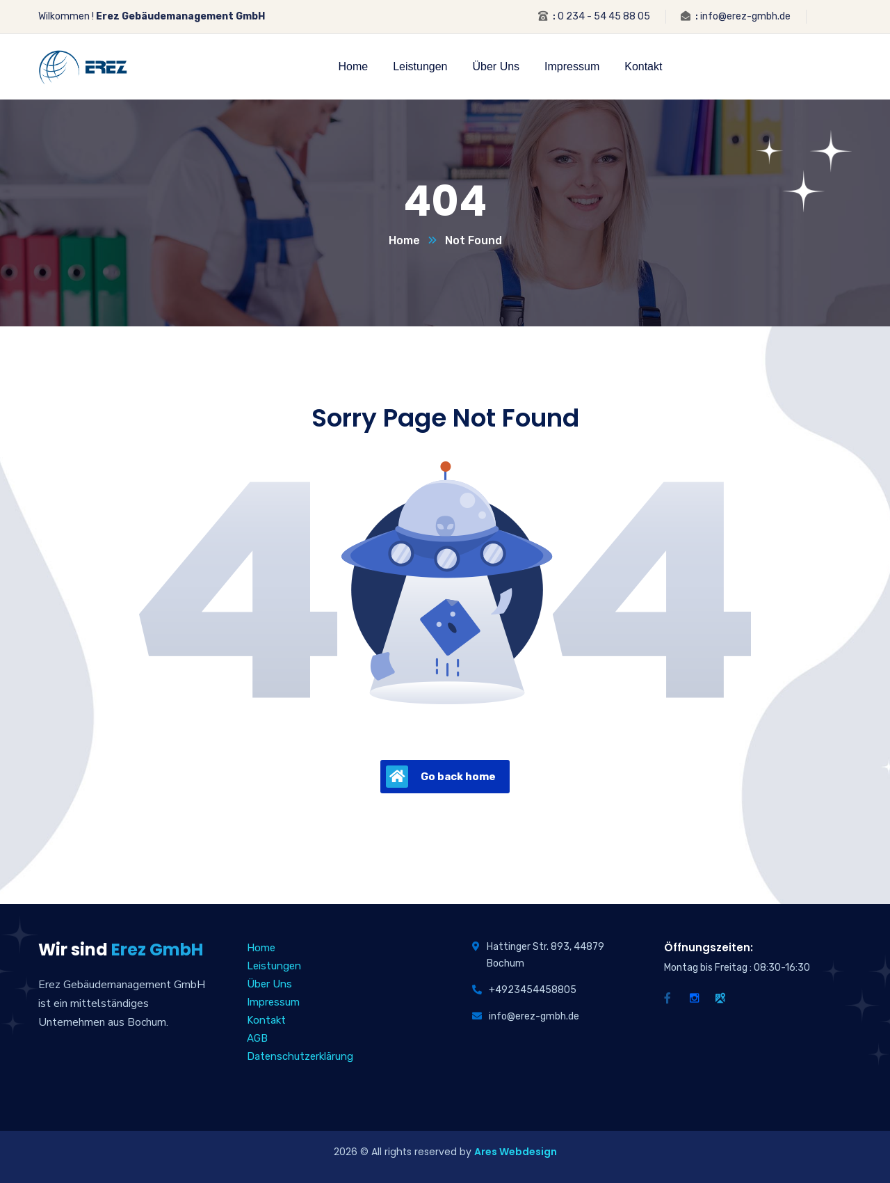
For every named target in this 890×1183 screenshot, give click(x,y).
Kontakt (266, 1020)
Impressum (273, 1002)
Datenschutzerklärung (300, 1056)
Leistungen (274, 966)
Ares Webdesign (515, 1152)
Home (404, 240)
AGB (257, 1038)
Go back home (441, 776)
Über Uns (269, 984)
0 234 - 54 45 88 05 (604, 16)
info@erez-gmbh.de (745, 16)
